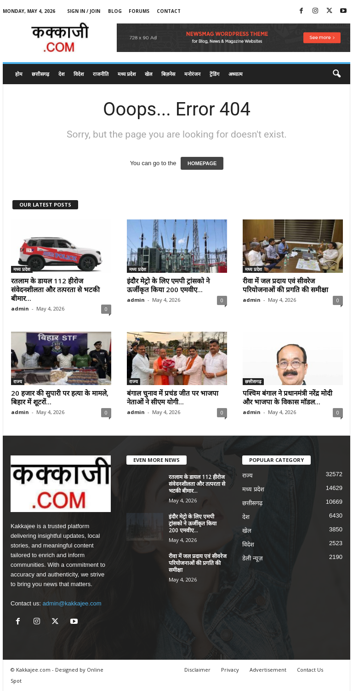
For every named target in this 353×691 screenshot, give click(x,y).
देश (61, 73)
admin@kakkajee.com (71, 603)
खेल (148, 73)
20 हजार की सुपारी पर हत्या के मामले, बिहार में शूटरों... (59, 397)
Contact (169, 11)
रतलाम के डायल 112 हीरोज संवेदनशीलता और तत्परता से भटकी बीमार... (55, 289)
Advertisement (268, 669)
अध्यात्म (235, 73)
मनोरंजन (192, 73)
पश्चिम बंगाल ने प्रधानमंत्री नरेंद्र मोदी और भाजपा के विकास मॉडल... (287, 397)
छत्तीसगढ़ (40, 73)
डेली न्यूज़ (252, 558)
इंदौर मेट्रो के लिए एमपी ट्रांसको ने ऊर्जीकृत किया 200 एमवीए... (168, 285)
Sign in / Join (83, 11)
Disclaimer (197, 669)
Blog (115, 11)
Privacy (230, 669)
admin (20, 308)
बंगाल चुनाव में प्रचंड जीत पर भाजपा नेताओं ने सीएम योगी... (172, 397)
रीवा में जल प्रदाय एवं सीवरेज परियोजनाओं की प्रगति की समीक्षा (285, 285)
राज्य (17, 381)
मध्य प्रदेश (127, 73)
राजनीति (100, 73)
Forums (139, 11)
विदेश (79, 73)
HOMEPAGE (202, 163)
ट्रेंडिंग (214, 73)
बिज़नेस (168, 73)
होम (19, 73)
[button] (336, 74)
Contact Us (310, 669)
